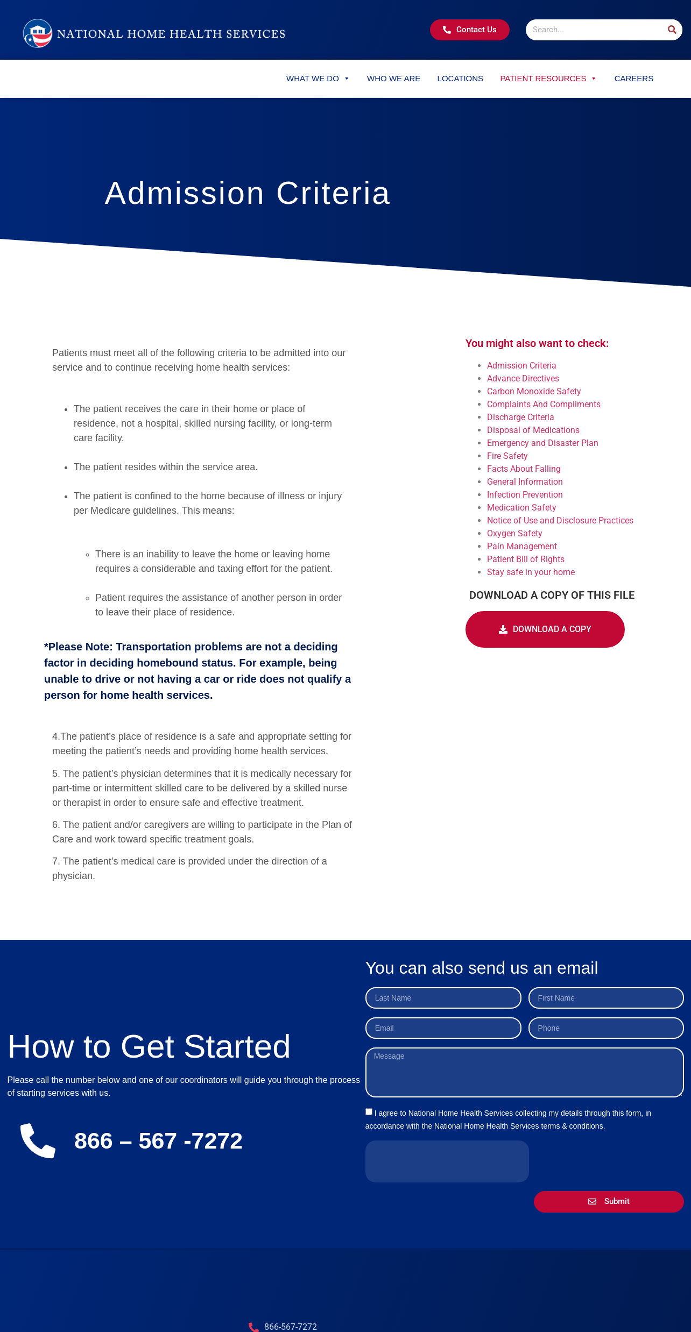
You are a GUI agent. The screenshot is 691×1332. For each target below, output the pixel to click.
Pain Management (522, 546)
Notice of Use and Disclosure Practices (560, 520)
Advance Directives (523, 378)
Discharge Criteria (520, 417)
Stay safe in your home (531, 572)
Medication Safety (521, 507)
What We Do (318, 78)
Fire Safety (507, 456)
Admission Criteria (521, 365)
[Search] (671, 29)
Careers (634, 78)
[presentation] (447, 1161)
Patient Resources (548, 78)
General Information (525, 482)
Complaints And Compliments (544, 404)
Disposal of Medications (533, 430)
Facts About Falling (524, 469)
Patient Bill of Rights (526, 559)
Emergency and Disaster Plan (542, 443)
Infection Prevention (525, 495)
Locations (461, 78)
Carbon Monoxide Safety (534, 391)
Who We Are (393, 78)
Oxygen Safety (514, 533)
